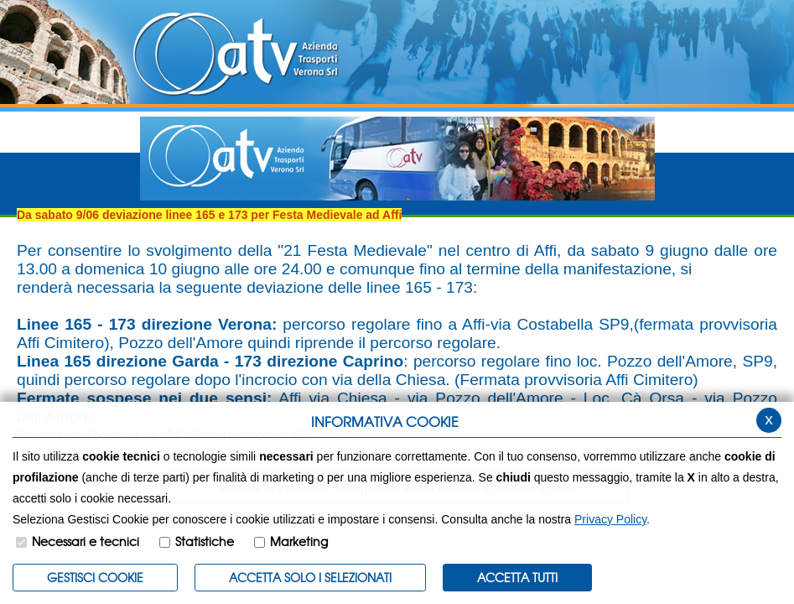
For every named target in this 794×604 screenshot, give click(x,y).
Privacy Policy (610, 519)
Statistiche (204, 541)
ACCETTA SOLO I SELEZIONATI (310, 577)
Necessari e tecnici (85, 541)
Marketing (299, 541)
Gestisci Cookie (95, 577)
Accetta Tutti (517, 577)
